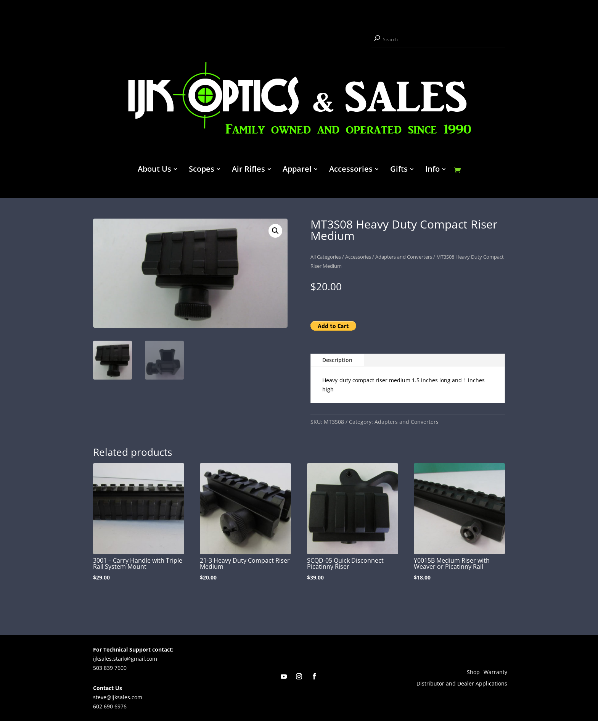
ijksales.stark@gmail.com (125, 658)
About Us (154, 170)
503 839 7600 (110, 667)
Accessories (351, 170)
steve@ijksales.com (117, 697)
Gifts (399, 170)
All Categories (325, 256)
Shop (473, 673)
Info (432, 170)
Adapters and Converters (403, 256)
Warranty (495, 673)
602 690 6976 (110, 706)
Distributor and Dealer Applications (461, 684)
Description (337, 360)
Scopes (201, 170)
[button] (275, 231)
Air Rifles (248, 170)
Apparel (297, 170)
